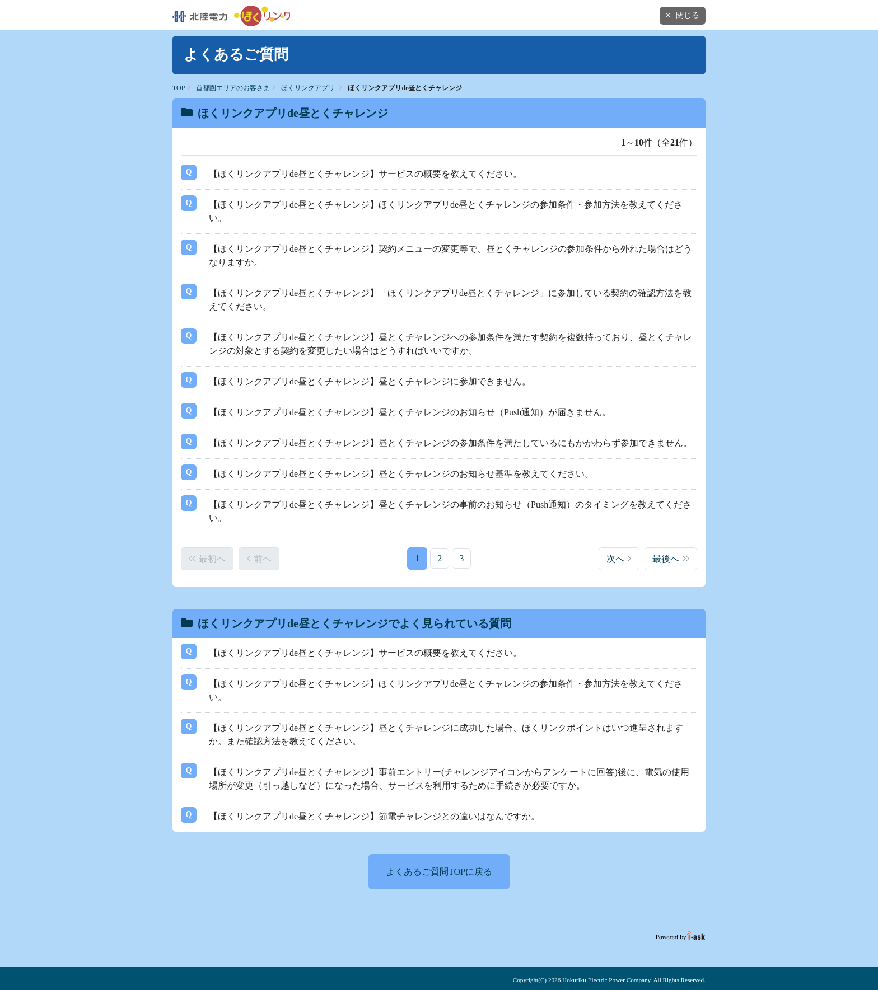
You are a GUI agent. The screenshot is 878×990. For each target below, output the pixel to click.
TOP (178, 88)
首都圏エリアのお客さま (233, 88)
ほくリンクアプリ (308, 88)
